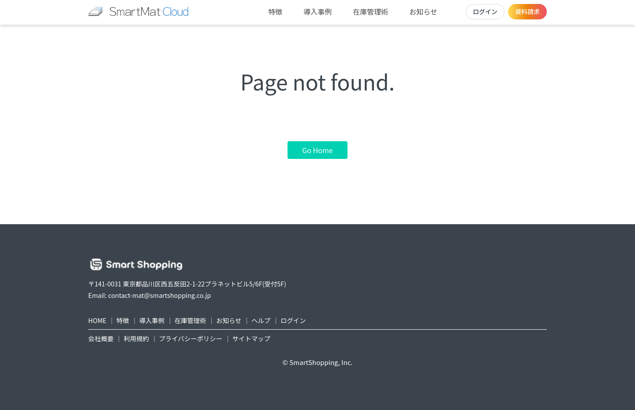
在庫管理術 (370, 11)
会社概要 (101, 338)
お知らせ (423, 11)
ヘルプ (260, 320)
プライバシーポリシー (190, 338)
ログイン (485, 11)
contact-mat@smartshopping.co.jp (159, 295)
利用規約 (136, 338)
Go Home (317, 150)
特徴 (275, 11)
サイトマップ (251, 338)
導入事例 (317, 11)
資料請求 (527, 11)
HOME (97, 320)
